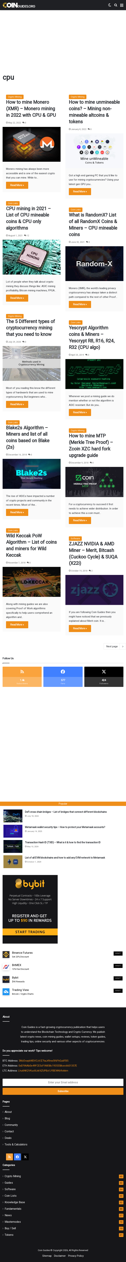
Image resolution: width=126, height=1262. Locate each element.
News (8, 1215)
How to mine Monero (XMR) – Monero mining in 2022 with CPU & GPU (31, 108)
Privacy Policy (76, 1255)
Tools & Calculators (16, 1144)
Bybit (18, 979)
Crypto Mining (15, 97)
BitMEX (20, 967)
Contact (9, 1131)
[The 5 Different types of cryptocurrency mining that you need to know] (32, 363)
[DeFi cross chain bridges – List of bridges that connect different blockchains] (12, 815)
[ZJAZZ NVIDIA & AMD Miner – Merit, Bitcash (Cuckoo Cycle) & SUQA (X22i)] (94, 590)
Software (75, 538)
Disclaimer (60, 1255)
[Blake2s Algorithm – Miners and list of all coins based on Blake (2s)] (32, 474)
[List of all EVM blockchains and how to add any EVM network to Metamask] (12, 861)
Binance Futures (22, 955)
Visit (118, 953)
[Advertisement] (64, 38)
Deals (8, 1138)
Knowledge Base (15, 1202)
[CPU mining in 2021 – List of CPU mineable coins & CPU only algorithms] (32, 257)
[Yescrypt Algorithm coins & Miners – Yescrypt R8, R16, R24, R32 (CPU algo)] (94, 374)
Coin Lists (13, 203)
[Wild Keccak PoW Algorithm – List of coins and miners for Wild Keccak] (32, 582)
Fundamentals (13, 1208)
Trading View (23, 992)
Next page (114, 646)
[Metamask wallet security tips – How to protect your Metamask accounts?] (12, 831)
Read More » (17, 185)
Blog (7, 1118)
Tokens (9, 1234)
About (8, 1112)
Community (11, 1125)
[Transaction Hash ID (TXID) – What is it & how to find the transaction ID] (12, 846)
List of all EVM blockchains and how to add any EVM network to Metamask (65, 857)
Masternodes (13, 1221)
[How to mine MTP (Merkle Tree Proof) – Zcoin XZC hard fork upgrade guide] (94, 482)
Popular (63, 803)
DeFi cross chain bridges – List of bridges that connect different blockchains (66, 812)
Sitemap (47, 1255)
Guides (9, 1182)
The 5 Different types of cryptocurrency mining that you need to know (30, 328)
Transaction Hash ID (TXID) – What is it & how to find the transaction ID (63, 842)
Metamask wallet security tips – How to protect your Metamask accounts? (65, 827)
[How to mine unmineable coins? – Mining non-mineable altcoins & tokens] (94, 150)
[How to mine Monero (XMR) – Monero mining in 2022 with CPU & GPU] (32, 144)
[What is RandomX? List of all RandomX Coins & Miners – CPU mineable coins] (94, 263)
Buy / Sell (10, 1228)
